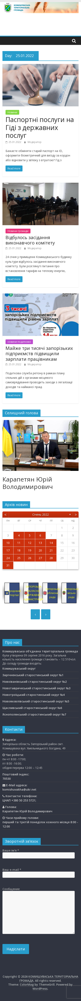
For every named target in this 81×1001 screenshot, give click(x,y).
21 (51, 550)
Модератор (35, 142)
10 (8, 543)
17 (8, 550)
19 (29, 550)
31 (8, 565)
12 (29, 543)
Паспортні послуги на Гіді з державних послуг (40, 127)
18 (18, 550)
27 (40, 558)
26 (29, 558)
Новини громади (18, 231)
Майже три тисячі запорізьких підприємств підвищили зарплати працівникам (39, 353)
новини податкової (19, 342)
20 (40, 550)
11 (18, 543)
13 (40, 543)
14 (51, 543)
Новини (12, 112)
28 (51, 558)
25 (18, 558)
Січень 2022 (40, 514)
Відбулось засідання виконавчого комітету (30, 240)
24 (8, 558)
